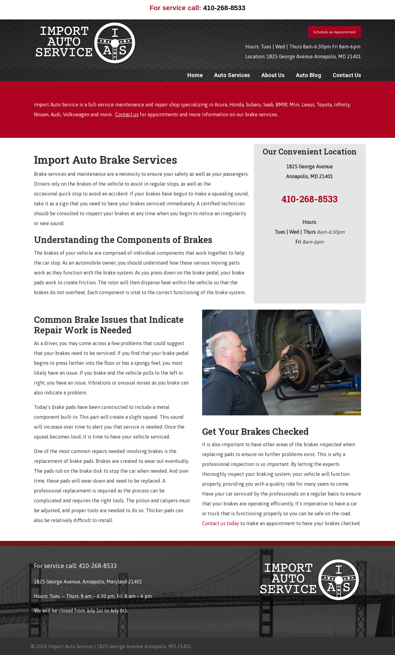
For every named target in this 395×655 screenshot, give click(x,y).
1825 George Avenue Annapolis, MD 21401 (314, 56)
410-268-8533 (224, 8)
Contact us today (221, 523)
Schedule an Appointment (334, 32)
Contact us (127, 114)
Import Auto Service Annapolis (85, 42)
